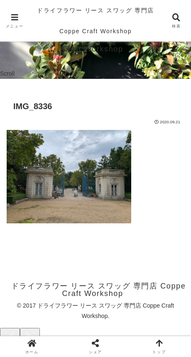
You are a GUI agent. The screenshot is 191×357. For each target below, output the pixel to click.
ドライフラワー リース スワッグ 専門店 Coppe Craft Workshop (95, 20)
